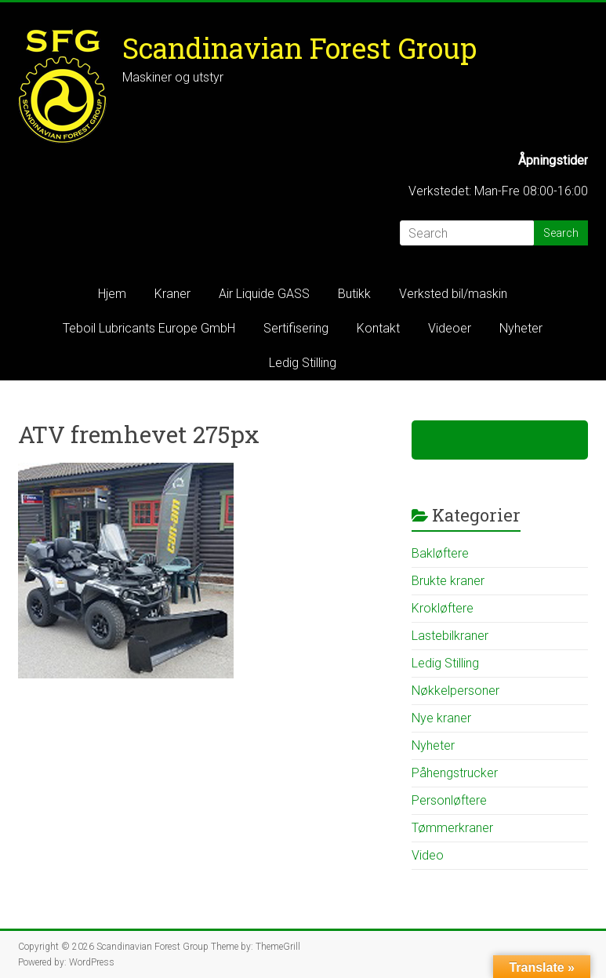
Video (428, 855)
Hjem (112, 293)
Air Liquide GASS (264, 293)
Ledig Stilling (302, 362)
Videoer (449, 328)
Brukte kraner (448, 580)
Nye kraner (441, 718)
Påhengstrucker (455, 772)
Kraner (172, 293)
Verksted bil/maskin (453, 293)
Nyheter (520, 328)
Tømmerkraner (452, 827)
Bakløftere (440, 553)
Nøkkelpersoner (455, 690)
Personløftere (449, 800)
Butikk (354, 293)
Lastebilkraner (450, 635)
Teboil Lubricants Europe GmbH (149, 328)
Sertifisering (295, 328)
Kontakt (378, 328)
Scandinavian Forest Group (299, 48)
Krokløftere (443, 608)
